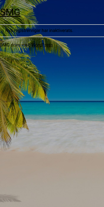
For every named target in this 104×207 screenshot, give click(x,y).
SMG (10, 12)
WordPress (42, 45)
